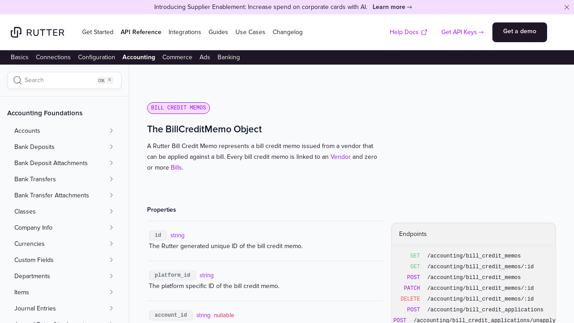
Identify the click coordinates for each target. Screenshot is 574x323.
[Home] (37, 32)
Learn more (389, 7)
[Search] (64, 80)
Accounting (138, 57)
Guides (218, 32)
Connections (53, 57)
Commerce (177, 57)
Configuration (96, 57)
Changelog (288, 32)
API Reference (141, 32)
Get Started (97, 32)
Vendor (340, 157)
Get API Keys (459, 32)
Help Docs (409, 32)
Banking (228, 57)
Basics (20, 57)
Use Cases (250, 32)
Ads (205, 57)
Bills (176, 167)
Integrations (185, 32)
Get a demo (519, 31)
